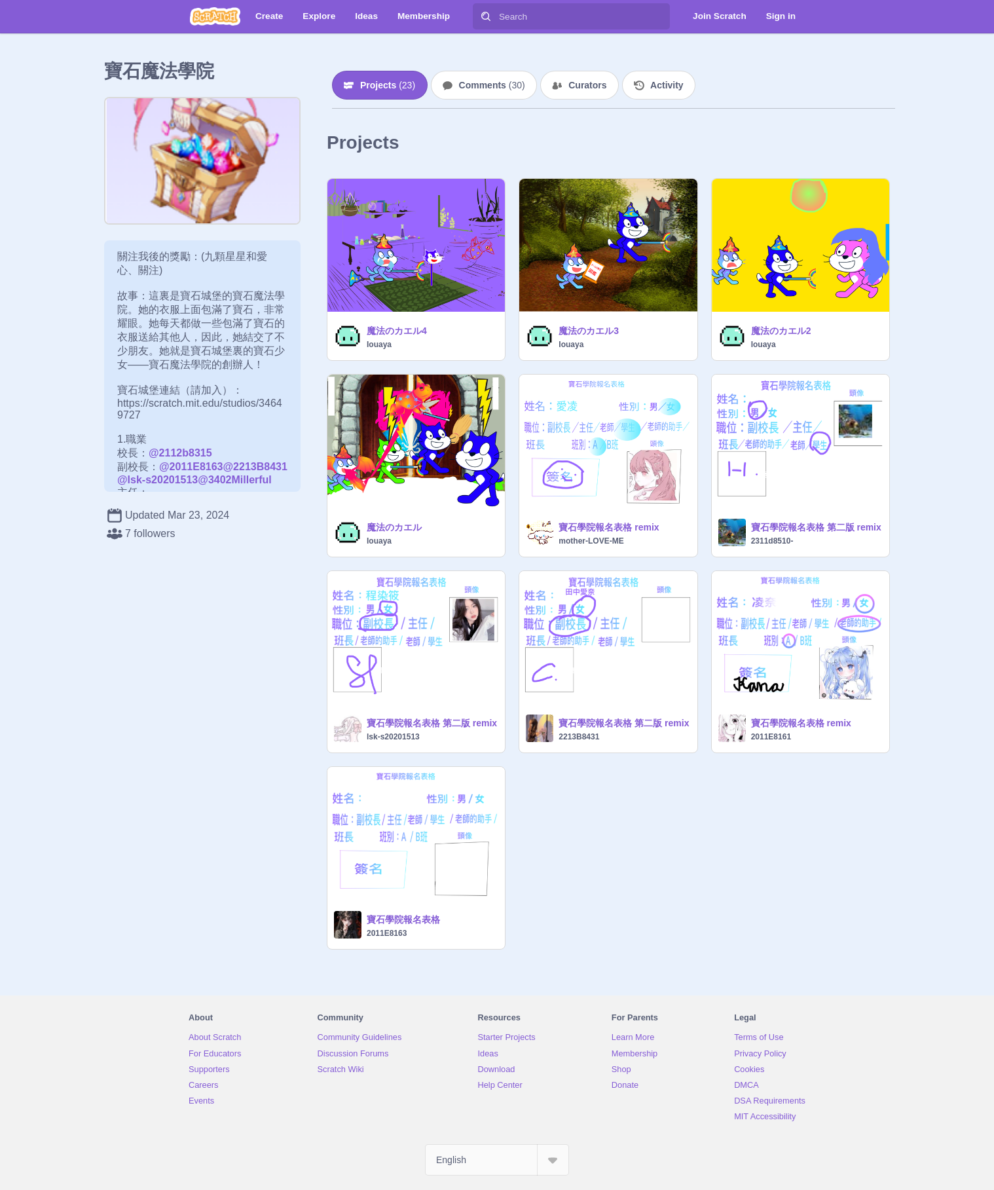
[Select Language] (497, 1160)
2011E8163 (387, 933)
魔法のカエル (394, 527)
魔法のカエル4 (397, 330)
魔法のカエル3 (589, 330)
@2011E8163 (191, 466)
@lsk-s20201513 (157, 479)
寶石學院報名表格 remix (609, 527)
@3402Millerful (235, 479)
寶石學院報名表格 (403, 919)
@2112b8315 (180, 452)
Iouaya (379, 344)
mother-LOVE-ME (591, 541)
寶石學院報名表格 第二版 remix (816, 527)
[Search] (486, 16)
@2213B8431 (255, 466)
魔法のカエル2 (781, 330)
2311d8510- (772, 541)
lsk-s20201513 (393, 736)
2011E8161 (771, 736)
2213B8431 (579, 736)
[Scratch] (215, 16)
